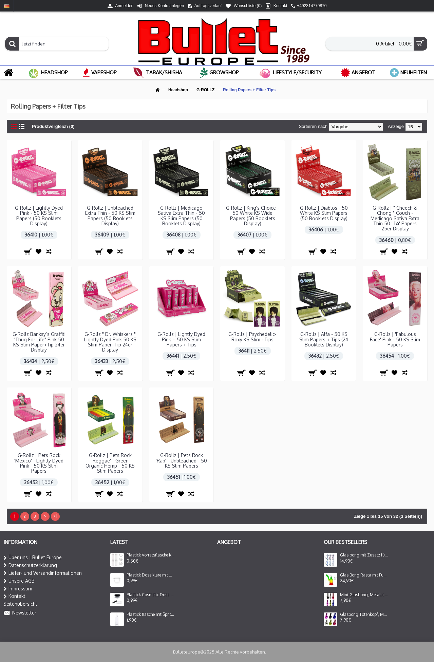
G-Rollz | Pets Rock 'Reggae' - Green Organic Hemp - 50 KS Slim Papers (110, 463)
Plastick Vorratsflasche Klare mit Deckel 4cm (151, 555)
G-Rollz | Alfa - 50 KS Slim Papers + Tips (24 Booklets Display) (323, 339)
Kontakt (14, 596)
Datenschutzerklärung (30, 565)
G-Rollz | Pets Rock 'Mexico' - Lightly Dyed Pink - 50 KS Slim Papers (38, 463)
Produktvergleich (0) (53, 126)
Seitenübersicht (20, 604)
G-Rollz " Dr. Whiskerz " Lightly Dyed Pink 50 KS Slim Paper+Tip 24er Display (110, 342)
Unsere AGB (19, 581)
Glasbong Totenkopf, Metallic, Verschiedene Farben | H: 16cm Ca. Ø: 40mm (364, 614)
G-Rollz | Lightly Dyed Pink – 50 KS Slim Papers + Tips (181, 339)
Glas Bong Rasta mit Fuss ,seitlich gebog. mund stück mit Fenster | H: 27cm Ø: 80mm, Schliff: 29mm (364, 575)
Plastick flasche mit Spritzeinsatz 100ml (151, 614)
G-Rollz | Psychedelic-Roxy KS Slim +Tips (252, 336)
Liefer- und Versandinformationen (42, 573)
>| (55, 516)
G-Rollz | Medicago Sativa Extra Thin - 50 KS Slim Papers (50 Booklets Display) (181, 215)
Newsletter (19, 613)
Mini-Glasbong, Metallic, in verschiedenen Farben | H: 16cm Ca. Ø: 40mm (364, 594)
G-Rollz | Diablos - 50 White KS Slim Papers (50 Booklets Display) (324, 213)
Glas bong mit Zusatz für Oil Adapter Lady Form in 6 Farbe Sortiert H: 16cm (364, 555)
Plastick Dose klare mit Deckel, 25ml (151, 575)
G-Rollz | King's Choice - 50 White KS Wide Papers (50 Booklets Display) (252, 215)
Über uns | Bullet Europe (32, 557)
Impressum (17, 589)
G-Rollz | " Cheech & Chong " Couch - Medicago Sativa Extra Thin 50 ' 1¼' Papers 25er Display (395, 218)
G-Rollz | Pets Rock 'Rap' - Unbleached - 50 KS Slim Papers (181, 460)
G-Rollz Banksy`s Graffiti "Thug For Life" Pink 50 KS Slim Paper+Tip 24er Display (39, 342)
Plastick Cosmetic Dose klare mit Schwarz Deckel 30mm (151, 594)
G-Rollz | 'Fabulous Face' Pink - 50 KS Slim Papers (395, 339)
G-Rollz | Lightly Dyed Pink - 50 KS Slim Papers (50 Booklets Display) (39, 215)
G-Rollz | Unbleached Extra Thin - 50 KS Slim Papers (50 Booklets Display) (110, 215)
